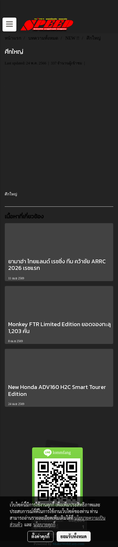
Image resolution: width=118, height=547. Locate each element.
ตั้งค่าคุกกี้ (40, 536)
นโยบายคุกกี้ (44, 524)
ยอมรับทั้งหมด (73, 536)
